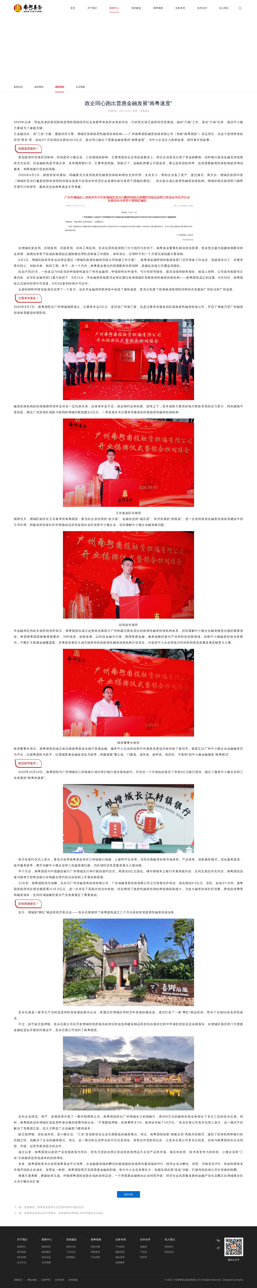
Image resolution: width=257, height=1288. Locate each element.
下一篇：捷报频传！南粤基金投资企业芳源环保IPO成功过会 (49, 1207)
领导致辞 (21, 1252)
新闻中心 (114, 8)
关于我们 (92, 8)
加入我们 (224, 8)
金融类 (143, 1246)
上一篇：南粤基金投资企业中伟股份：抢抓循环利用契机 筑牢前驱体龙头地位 (59, 1213)
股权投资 (120, 1252)
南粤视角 (158, 8)
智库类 (143, 1257)
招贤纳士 (169, 1246)
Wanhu (239, 1279)
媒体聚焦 (39, 87)
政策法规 (95, 1246)
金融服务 (120, 1262)
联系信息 (169, 1252)
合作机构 (59, 1279)
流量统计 (18, 1279)
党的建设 (136, 8)
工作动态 (70, 1252)
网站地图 (32, 1279)
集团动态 (18, 87)
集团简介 (21, 1246)
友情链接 (73, 1279)
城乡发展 (120, 1257)
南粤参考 (95, 1252)
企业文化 (21, 1262)
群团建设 (70, 1257)
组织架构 (21, 1257)
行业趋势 (95, 1257)
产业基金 (120, 1246)
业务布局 (180, 8)
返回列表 (128, 1194)
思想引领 (70, 1246)
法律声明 (45, 1279)
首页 (72, 8)
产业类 (143, 1252)
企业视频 (80, 87)
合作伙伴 (202, 8)
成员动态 (59, 87)
